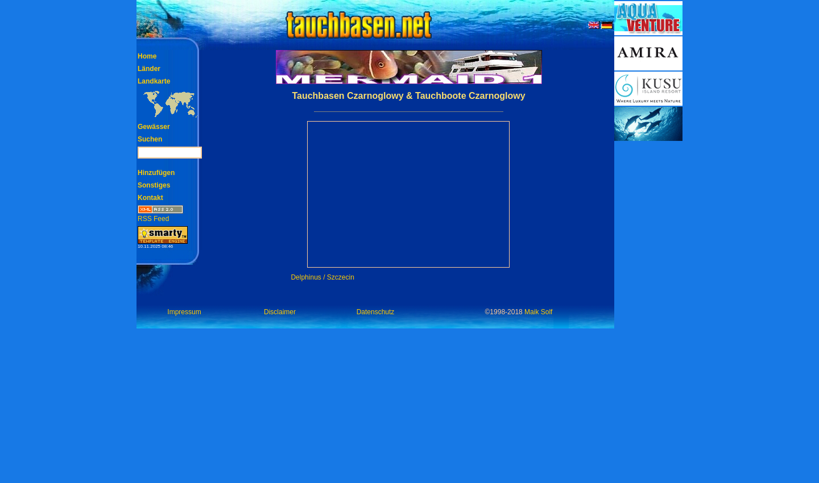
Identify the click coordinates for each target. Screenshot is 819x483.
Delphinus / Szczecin (322, 277)
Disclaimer (280, 312)
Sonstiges (154, 185)
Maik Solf (538, 312)
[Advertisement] (648, 312)
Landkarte (154, 81)
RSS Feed (160, 215)
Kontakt (150, 198)
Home (147, 56)
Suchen (150, 139)
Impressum (184, 312)
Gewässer (154, 127)
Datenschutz (376, 312)
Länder (149, 69)
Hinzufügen (156, 173)
